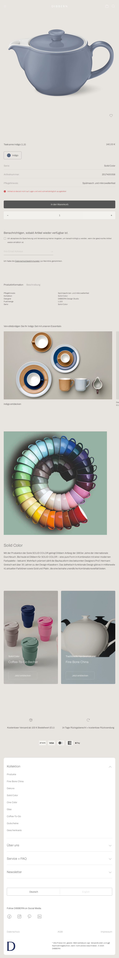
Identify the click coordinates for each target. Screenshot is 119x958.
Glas (9, 809)
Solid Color (12, 795)
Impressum (106, 932)
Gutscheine (13, 823)
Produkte (11, 774)
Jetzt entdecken (23, 675)
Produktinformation (13, 285)
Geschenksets (14, 830)
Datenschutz (13, 932)
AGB (60, 932)
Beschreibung (33, 285)
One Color (12, 802)
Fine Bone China (15, 781)
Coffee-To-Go (14, 816)
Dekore (10, 788)
